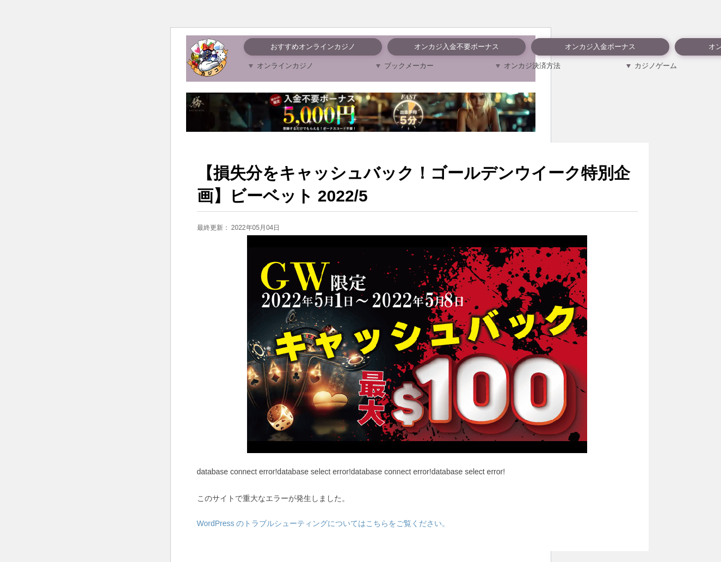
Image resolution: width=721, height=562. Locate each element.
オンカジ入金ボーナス (600, 46)
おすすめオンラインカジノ (312, 46)
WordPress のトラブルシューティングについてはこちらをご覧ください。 (323, 523)
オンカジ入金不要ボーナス (456, 46)
